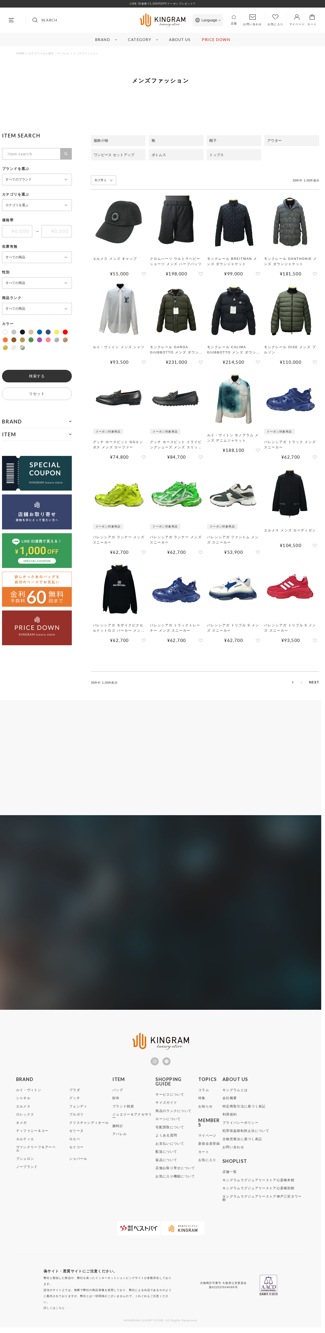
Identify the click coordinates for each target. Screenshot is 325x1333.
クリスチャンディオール (89, 1128)
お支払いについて (169, 1148)
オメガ (21, 1128)
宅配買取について (169, 1132)
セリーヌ (76, 1136)
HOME (20, 53)
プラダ (74, 1095)
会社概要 (229, 1103)
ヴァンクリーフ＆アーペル (36, 1154)
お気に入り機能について (175, 1181)
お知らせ (205, 1111)
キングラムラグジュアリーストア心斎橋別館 (258, 1193)
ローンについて (168, 1124)
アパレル (63, 53)
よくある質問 (166, 1140)
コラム (203, 1095)
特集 (202, 1103)
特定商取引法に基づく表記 (244, 1111)
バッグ (117, 1095)
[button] (314, 682)
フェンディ (78, 1111)
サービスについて (169, 1099)
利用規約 (229, 1119)
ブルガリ (76, 1119)
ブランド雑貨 (123, 1111)
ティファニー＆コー (32, 1136)
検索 (66, 153)
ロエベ (74, 1144)
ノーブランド (27, 1172)
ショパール (78, 1164)
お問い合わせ (233, 1152)
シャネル (23, 1103)
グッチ (74, 1103)
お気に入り (207, 1165)
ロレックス (25, 1119)
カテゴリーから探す (41, 53)
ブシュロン (25, 1164)
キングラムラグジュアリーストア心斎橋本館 (258, 1185)
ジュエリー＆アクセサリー (132, 1121)
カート (203, 1157)
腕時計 (117, 1131)
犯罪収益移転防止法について (245, 1136)
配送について (166, 1157)
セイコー (76, 1152)
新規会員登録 (209, 1148)
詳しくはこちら (54, 1313)
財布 (116, 1103)
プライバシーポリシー (240, 1128)
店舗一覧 (229, 1177)
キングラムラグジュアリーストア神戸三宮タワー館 (262, 1203)
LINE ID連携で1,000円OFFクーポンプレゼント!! (162, 4)
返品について (166, 1165)
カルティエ (25, 1144)
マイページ (207, 1140)
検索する (37, 376)
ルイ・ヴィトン (28, 1095)
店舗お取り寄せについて (175, 1173)
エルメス (23, 1111)
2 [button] (293, 682)
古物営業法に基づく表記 (242, 1144)
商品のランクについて (173, 1116)
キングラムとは (235, 1095)
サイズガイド (166, 1107)
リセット (37, 393)
